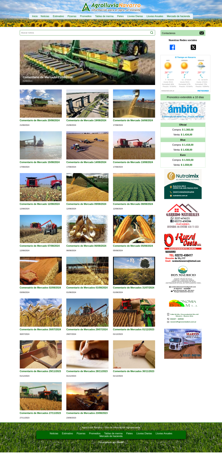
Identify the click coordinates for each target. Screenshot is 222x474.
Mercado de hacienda (178, 16)
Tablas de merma (104, 16)
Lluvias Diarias (135, 16)
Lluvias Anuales (155, 16)
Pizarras (72, 16)
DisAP (120, 442)
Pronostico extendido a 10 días (185, 97)
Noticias (45, 16)
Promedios (85, 16)
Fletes (120, 16)
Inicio (35, 16)
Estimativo (58, 16)
